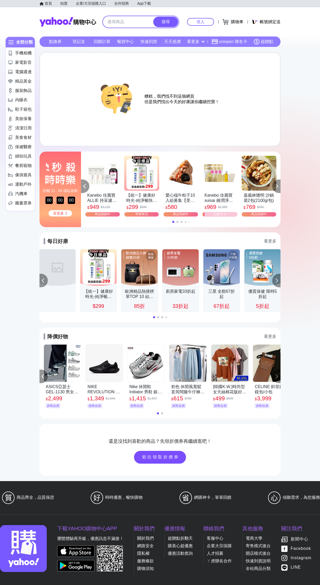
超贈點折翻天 (180, 538)
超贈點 (263, 42)
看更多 (196, 41)
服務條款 (145, 561)
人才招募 (215, 553)
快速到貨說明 (258, 561)
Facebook (301, 548)
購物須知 (145, 568)
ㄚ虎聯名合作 (219, 561)
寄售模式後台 (258, 546)
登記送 (78, 41)
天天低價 (172, 41)
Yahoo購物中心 (67, 22)
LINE (296, 567)
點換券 (55, 41)
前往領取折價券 (160, 457)
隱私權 (143, 553)
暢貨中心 (125, 41)
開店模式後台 (258, 553)
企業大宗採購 (219, 546)
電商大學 (254, 538)
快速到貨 (149, 41)
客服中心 (215, 538)
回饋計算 (102, 41)
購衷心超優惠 (180, 546)
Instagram (301, 558)
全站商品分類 (258, 568)
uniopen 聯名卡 (229, 42)
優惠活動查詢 (180, 553)
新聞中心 (299, 539)
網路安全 (145, 546)
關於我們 (145, 538)
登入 (200, 22)
